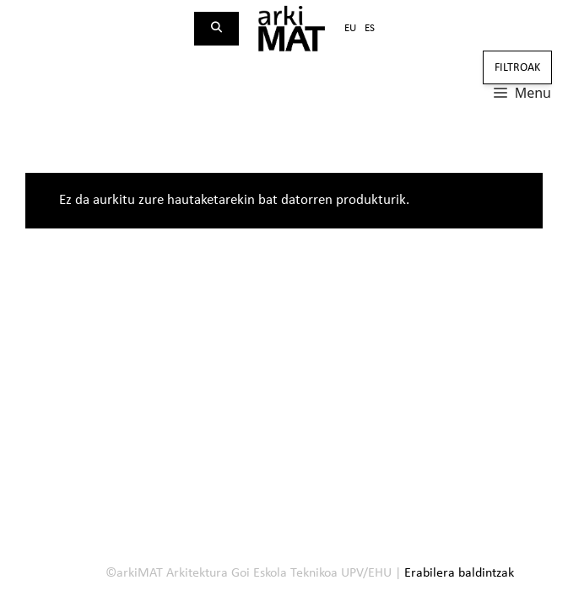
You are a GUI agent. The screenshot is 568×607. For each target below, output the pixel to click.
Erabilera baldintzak (459, 573)
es (370, 28)
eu (350, 28)
